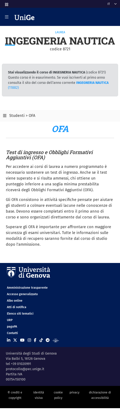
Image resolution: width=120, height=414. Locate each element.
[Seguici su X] (15, 340)
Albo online (14, 301)
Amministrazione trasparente (27, 288)
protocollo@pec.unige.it (25, 369)
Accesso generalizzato (22, 294)
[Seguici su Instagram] (29, 340)
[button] (6, 3)
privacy (74, 392)
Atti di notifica (16, 307)
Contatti (12, 333)
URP (10, 320)
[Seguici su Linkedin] (8, 340)
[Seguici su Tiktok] (41, 340)
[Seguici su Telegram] (47, 340)
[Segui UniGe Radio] (56, 340)
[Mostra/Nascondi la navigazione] (7, 17)
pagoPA (12, 326)
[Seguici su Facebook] (35, 340)
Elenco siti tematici (20, 313)
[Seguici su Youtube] (22, 340)
